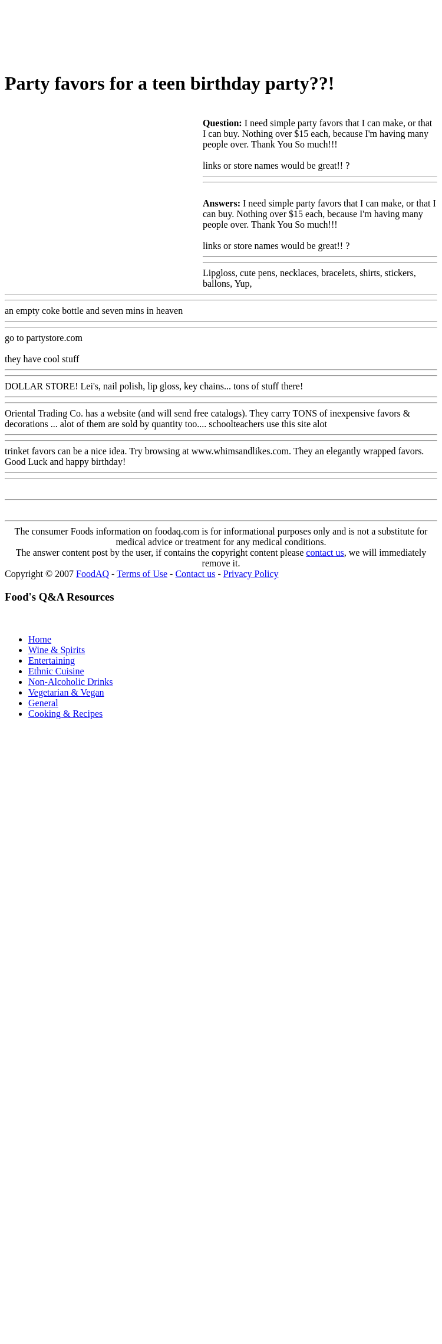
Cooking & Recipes (65, 714)
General (43, 703)
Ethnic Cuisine (56, 671)
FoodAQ (92, 574)
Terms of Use (142, 574)
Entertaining (51, 660)
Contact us (195, 574)
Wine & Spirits (56, 650)
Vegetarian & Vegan (66, 692)
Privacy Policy (251, 574)
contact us (325, 553)
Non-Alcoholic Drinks (70, 682)
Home (39, 639)
